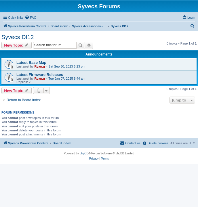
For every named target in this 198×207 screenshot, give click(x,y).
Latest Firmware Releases (39, 74)
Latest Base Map (31, 62)
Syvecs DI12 (17, 37)
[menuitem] (30, 17)
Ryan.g (39, 66)
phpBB (84, 153)
